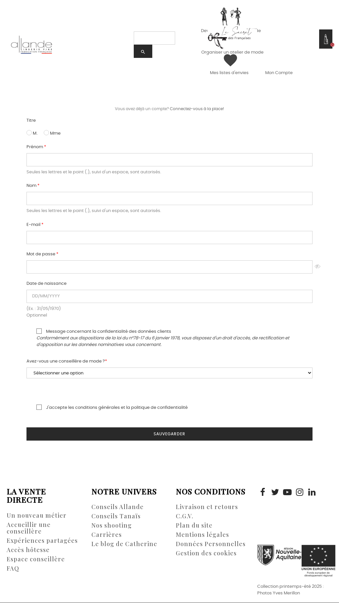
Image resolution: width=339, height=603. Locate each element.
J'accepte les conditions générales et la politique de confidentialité (107, 407)
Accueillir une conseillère (29, 528)
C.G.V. (184, 516)
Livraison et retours (207, 507)
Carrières (106, 534)
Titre (31, 120)
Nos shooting (111, 525)
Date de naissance (46, 283)
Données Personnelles (211, 544)
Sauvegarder (169, 434)
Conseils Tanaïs (116, 516)
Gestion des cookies (206, 553)
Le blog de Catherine (124, 544)
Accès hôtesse (28, 550)
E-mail (33, 225)
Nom (31, 186)
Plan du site (194, 525)
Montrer (317, 267)
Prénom (35, 147)
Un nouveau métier (37, 515)
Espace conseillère (36, 559)
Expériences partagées (42, 540)
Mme (52, 133)
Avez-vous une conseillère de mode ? (65, 361)
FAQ (13, 568)
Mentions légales (202, 534)
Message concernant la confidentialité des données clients (157, 337)
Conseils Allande (117, 507)
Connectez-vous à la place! (197, 109)
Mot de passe (41, 254)
